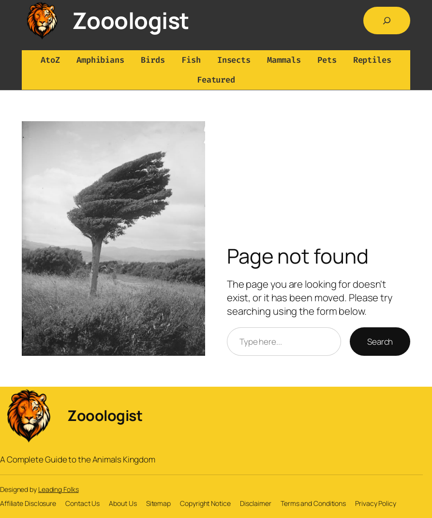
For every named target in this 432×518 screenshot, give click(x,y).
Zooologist (130, 20)
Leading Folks (58, 489)
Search (380, 341)
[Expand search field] (386, 20)
